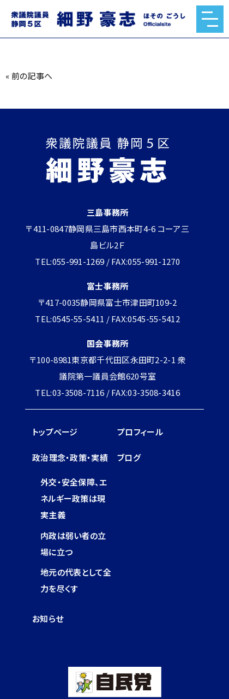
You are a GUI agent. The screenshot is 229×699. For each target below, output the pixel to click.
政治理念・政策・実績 (70, 457)
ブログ (129, 457)
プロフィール (140, 431)
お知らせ (47, 618)
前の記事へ (32, 75)
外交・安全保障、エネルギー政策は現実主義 (73, 498)
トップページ (55, 431)
